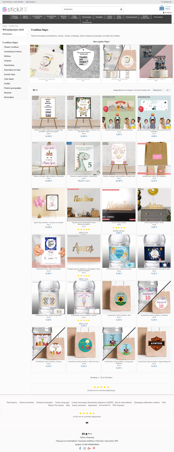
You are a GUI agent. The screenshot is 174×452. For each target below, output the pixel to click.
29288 (84, 178)
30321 (154, 364)
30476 (84, 273)
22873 (84, 226)
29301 (49, 178)
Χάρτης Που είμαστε (56, 405)
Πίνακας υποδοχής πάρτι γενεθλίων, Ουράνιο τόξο (119, 176)
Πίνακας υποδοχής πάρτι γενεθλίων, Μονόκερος (48, 176)
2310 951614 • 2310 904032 (12, 2)
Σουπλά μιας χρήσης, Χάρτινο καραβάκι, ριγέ (83, 79)
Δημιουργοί (92, 405)
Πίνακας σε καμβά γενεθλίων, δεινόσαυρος (83, 176)
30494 (49, 364)
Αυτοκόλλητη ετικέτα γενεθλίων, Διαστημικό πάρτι (154, 269)
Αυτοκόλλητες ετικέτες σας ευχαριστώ (154, 176)
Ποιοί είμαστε (12, 402)
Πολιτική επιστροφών (44, 402)
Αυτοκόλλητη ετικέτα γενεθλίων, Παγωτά (48, 361)
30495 (154, 317)
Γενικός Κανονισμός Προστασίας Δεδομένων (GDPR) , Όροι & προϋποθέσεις (102, 402)
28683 (84, 133)
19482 (119, 225)
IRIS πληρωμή (118, 405)
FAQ (164, 402)
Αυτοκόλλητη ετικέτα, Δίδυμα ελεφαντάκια (48, 315)
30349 (119, 365)
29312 (119, 178)
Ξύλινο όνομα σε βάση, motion (154, 222)
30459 (84, 364)
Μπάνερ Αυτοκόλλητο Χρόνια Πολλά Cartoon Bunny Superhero (154, 130)
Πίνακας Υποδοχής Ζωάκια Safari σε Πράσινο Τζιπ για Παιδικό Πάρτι (84, 130)
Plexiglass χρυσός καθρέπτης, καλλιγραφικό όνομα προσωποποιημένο (84, 270)
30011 (49, 225)
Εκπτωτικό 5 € (104, 405)
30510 (119, 317)
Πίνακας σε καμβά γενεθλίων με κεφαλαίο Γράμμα (156, 79)
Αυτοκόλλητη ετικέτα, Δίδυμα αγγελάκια (119, 269)
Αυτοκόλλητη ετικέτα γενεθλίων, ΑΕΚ (119, 315)
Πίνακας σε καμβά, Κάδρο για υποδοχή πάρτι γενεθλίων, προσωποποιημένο (48, 130)
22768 (154, 178)
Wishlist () (166, 2)
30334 (49, 271)
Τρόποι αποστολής (26, 402)
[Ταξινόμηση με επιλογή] (157, 90)
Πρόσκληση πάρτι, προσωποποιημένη (48, 269)
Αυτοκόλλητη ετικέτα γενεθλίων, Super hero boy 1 (83, 361)
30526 (84, 317)
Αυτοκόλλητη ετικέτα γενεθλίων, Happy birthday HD (154, 361)
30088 (154, 225)
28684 (49, 133)
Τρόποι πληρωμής (62, 402)
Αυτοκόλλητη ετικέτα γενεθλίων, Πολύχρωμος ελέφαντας (119, 362)
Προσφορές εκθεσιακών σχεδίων (147, 402)
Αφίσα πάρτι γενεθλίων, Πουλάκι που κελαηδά (48, 222)
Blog (68, 405)
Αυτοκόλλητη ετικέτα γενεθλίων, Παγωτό (84, 315)
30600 (119, 271)
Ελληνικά (32, 2)
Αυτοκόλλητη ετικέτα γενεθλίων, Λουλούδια (154, 315)
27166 (119, 132)
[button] (119, 17)
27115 (154, 133)
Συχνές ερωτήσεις (79, 405)
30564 (154, 271)
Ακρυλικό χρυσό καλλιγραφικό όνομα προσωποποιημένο (84, 223)
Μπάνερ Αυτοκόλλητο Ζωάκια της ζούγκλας (119, 130)
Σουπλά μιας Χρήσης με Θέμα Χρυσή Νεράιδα (47, 79)
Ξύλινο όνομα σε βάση (119, 222)
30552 (49, 317)
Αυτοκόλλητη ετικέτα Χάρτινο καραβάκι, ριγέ (119, 79)
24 (168, 90)
